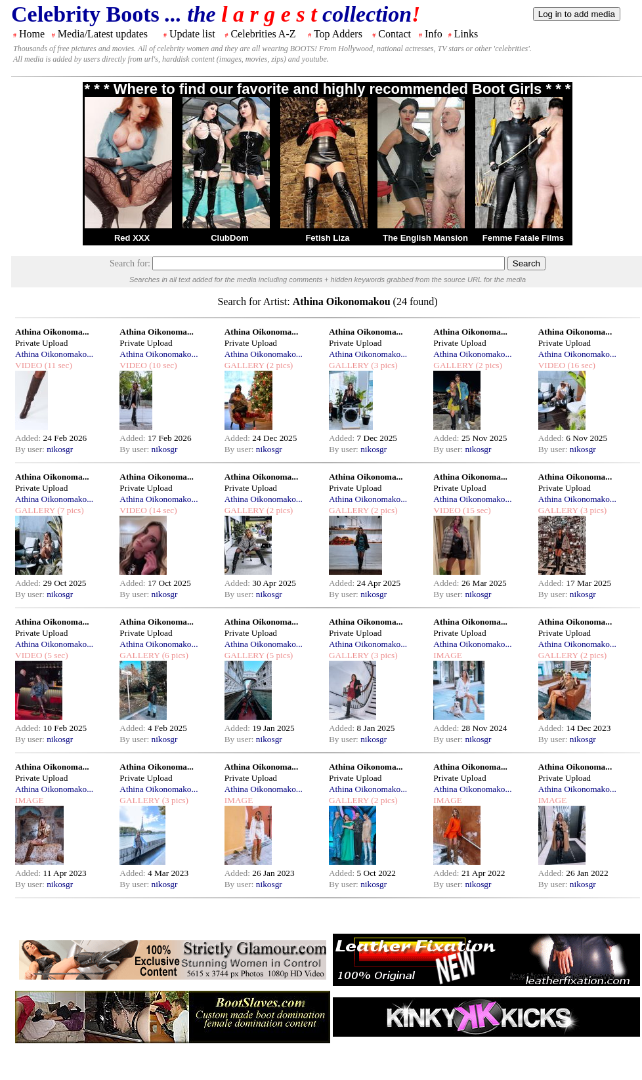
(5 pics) (279, 655)
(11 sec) (57, 365)
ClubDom (230, 238)
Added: (29, 438)
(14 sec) (162, 510)
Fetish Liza (327, 238)
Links (466, 33)
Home (32, 33)
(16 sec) (580, 365)
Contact (394, 33)
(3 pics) (383, 365)
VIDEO (28, 365)
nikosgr (60, 449)
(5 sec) (55, 655)
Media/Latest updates (103, 33)
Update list (192, 33)
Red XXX (132, 238)
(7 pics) (69, 510)
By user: (31, 449)
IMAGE (447, 655)
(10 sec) (162, 365)
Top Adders (338, 33)
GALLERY (245, 365)
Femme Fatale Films (523, 238)
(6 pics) (174, 655)
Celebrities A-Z (262, 33)
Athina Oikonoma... (52, 332)
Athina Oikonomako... (54, 354)
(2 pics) (279, 365)
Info (433, 33)
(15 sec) (476, 510)
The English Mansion (425, 238)
